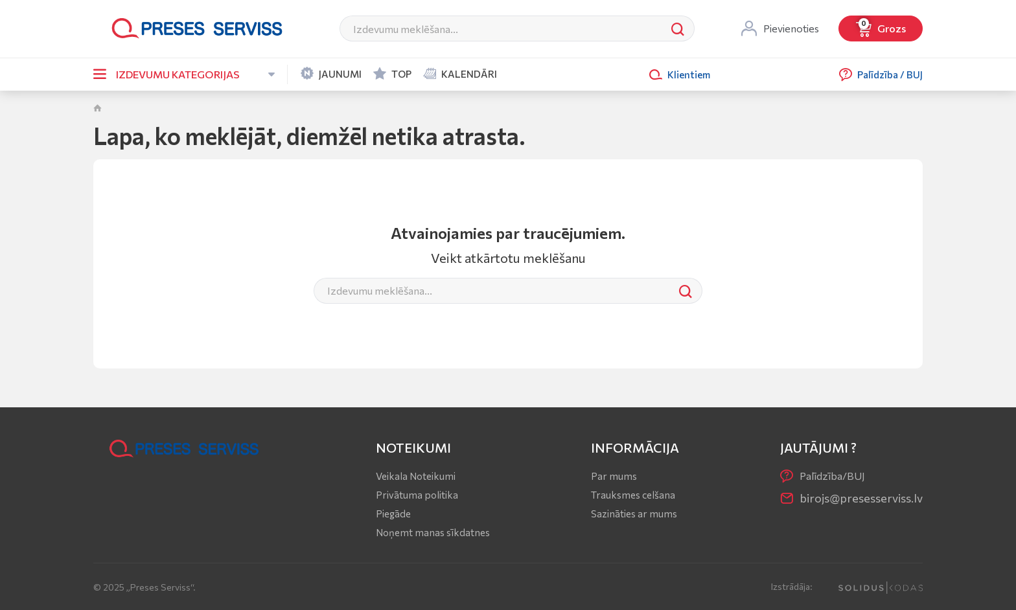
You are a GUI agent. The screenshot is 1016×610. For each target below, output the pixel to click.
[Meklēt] (501, 28)
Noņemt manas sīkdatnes (433, 532)
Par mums (614, 476)
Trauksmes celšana (633, 495)
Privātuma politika (417, 495)
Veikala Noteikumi (416, 476)
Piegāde (393, 513)
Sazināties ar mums (634, 513)
